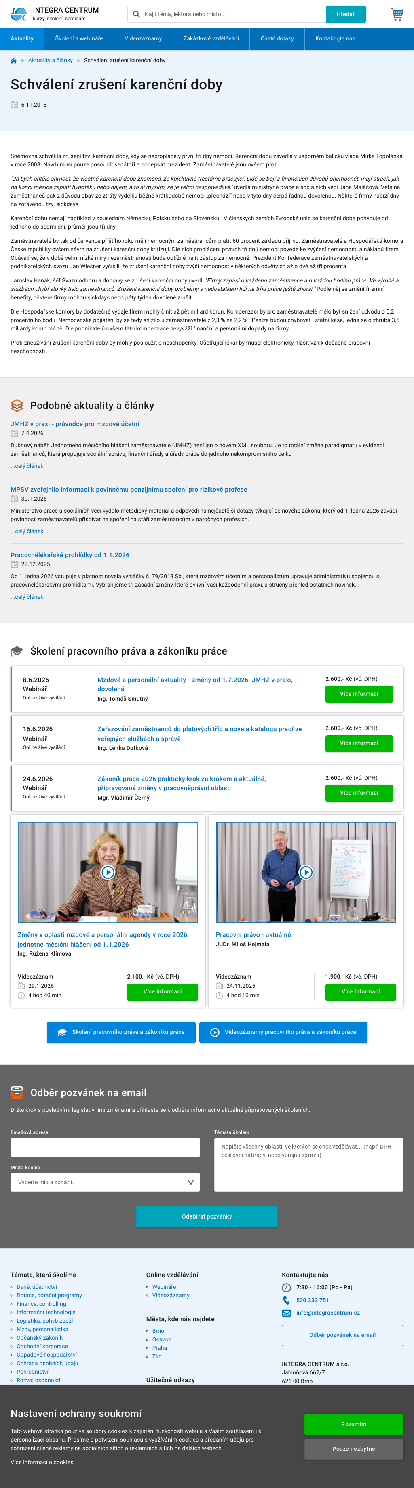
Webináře (164, 1287)
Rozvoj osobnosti (38, 1380)
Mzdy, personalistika (42, 1329)
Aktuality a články (50, 60)
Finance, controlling (41, 1304)
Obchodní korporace (42, 1346)
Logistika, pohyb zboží (45, 1321)
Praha (159, 1348)
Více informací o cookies (42, 1462)
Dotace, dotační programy (49, 1295)
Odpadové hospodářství (47, 1355)
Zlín (157, 1356)
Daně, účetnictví (37, 1287)
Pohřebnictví (33, 1372)
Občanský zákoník (40, 1338)
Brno (158, 1331)
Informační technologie (46, 1312)
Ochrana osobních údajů (47, 1363)
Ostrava (162, 1339)
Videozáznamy (171, 1295)
